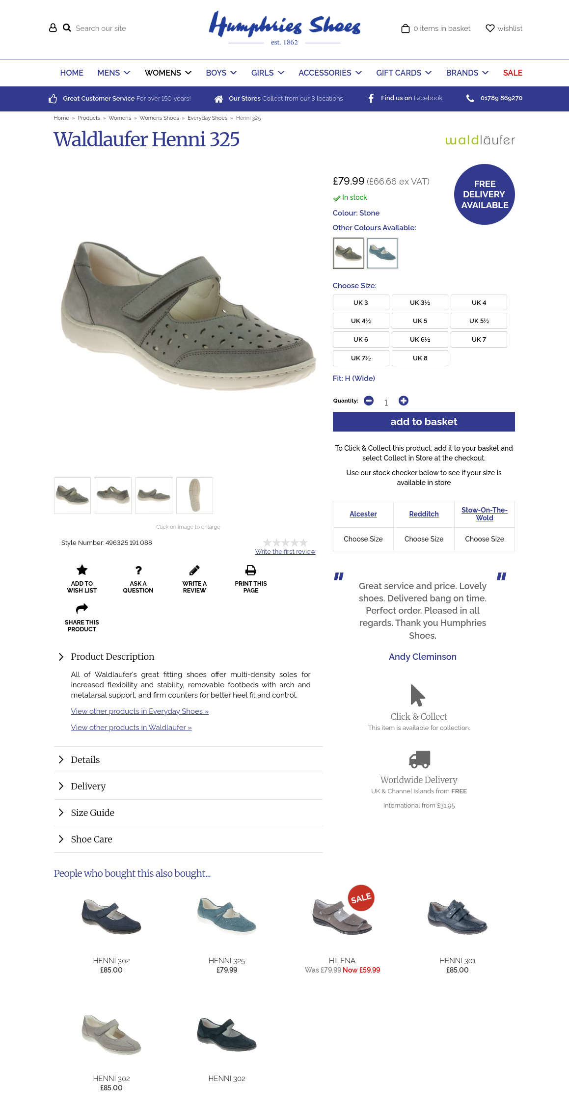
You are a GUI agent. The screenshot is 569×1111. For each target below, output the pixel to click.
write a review (188, 579)
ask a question (134, 579)
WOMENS (163, 73)
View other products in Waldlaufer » (131, 688)
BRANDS (462, 73)
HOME (71, 73)
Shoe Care (91, 800)
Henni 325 (227, 953)
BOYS (216, 73)
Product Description (113, 617)
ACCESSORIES (325, 73)
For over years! (119, 98)
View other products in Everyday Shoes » (140, 672)
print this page (242, 579)
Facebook (403, 98)
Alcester (363, 514)
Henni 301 (457, 953)
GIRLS (262, 73)
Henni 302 (111, 953)
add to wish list (80, 579)
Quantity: (345, 400)
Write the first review (285, 551)
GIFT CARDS (398, 73)
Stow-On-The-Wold (484, 514)
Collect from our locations (277, 98)
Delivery (88, 747)
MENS (109, 73)
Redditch (423, 514)
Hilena (342, 953)
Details (85, 721)
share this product (296, 579)
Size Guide (92, 774)
